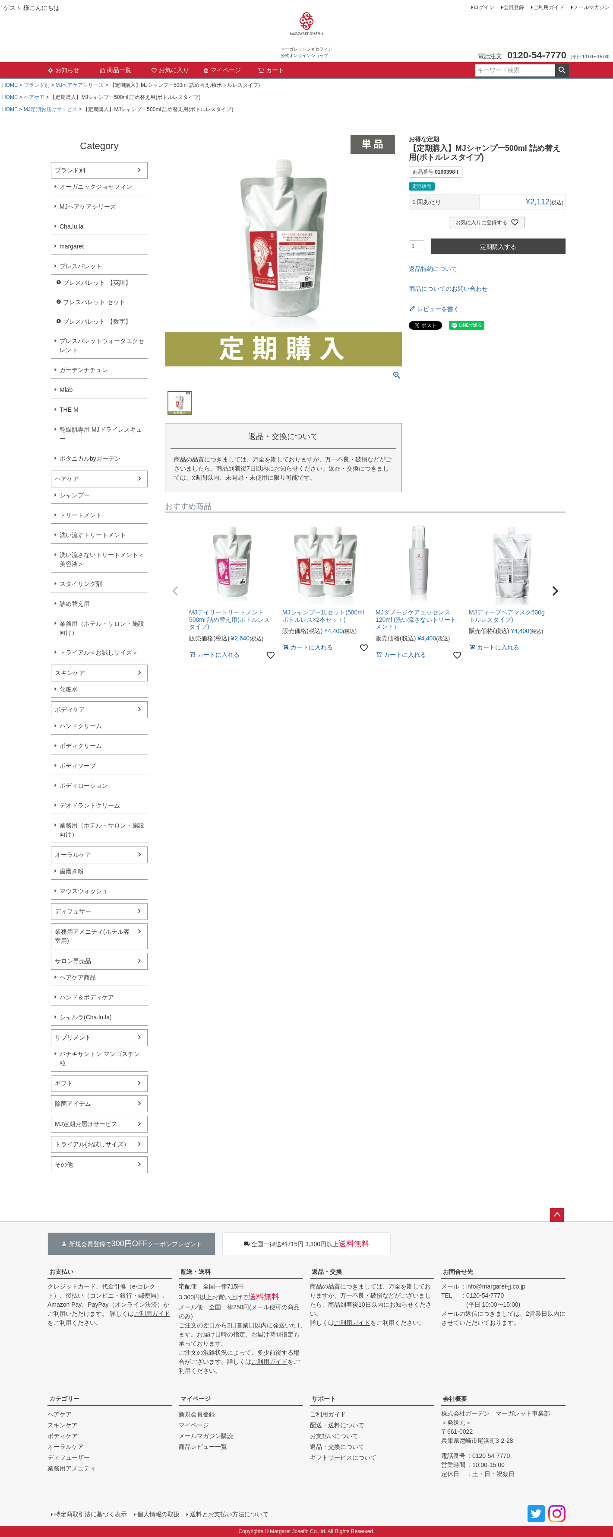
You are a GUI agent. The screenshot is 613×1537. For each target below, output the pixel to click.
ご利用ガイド (548, 7)
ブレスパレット (81, 266)
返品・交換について (337, 1446)
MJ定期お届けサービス (50, 109)
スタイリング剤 (81, 583)
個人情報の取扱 (158, 1514)
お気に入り (170, 70)
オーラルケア (73, 854)
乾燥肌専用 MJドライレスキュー (101, 434)
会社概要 (455, 1398)
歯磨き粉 (72, 871)
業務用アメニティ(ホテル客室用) (92, 936)
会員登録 (513, 7)
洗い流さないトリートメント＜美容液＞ (102, 559)
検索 (562, 70)
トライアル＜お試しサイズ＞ (99, 652)
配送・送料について (337, 1425)
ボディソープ (78, 765)
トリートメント (81, 515)
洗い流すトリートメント (93, 534)
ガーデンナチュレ (84, 369)
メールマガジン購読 (206, 1435)
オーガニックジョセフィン (96, 186)
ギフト (64, 1083)
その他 (64, 1164)
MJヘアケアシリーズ (79, 85)
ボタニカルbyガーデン (90, 458)
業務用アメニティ (71, 1468)
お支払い (61, 1271)
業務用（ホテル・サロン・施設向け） (102, 628)
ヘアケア (34, 97)
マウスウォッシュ (84, 891)
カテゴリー (64, 1398)
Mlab (66, 389)
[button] (175, 591)
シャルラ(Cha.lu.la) (86, 1017)
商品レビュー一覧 (203, 1446)
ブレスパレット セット (94, 302)
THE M (69, 409)
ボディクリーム (81, 745)
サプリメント (73, 1037)
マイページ (222, 70)
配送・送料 (195, 1271)
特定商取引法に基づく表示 (90, 1514)
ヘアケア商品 (78, 977)
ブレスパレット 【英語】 (97, 282)
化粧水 (69, 689)
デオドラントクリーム (90, 805)
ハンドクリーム (81, 725)
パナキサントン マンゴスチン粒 (100, 1058)
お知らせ (63, 70)
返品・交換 (327, 1271)
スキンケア (70, 672)
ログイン (484, 7)
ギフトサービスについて (343, 1457)
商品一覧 (115, 70)
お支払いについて (334, 1435)
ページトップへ (557, 1215)
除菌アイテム (73, 1103)
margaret (72, 246)
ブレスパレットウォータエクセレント (102, 345)
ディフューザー (68, 1457)
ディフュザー (73, 911)
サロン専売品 (73, 961)
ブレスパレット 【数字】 (97, 321)
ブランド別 (37, 85)
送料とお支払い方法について (229, 1514)
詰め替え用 (75, 603)
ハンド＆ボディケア (87, 997)
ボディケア (70, 709)
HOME (10, 85)
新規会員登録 (197, 1414)
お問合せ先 (458, 1271)
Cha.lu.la (71, 226)
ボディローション (84, 785)
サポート (324, 1398)
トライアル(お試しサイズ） (92, 1144)
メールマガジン (591, 7)
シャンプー (75, 495)
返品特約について (433, 268)
